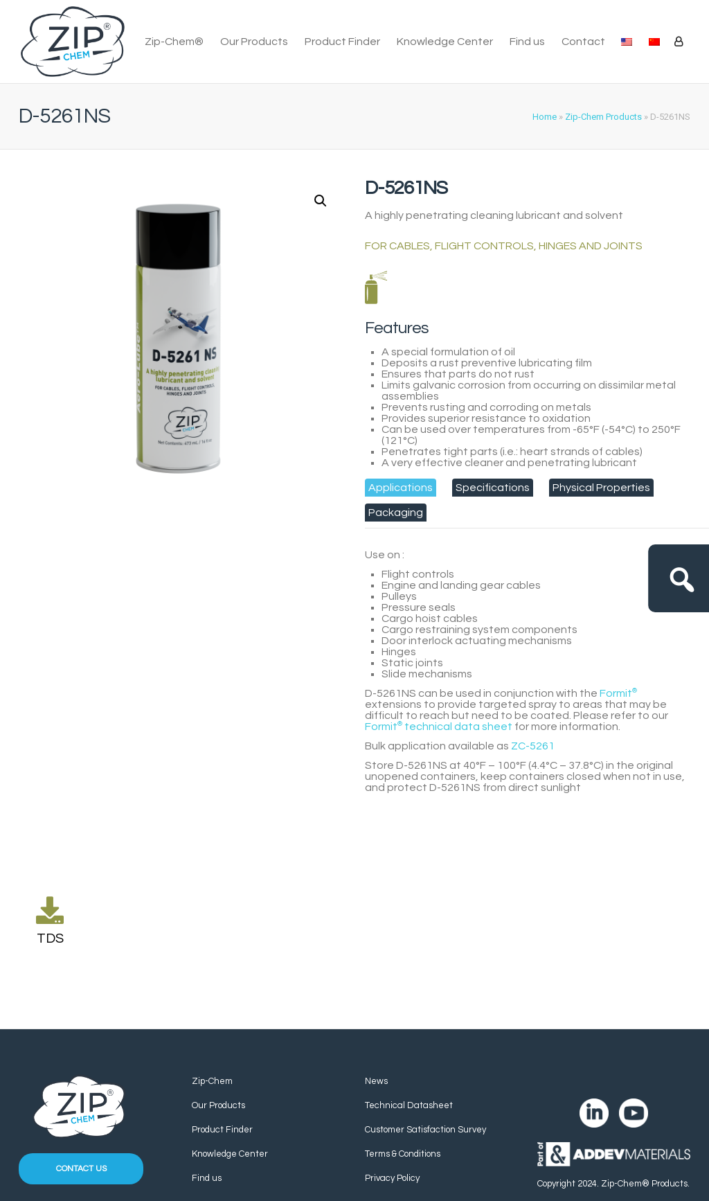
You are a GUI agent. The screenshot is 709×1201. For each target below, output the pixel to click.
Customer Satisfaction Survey (425, 1130)
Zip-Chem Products (603, 117)
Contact (583, 41)
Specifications (493, 487)
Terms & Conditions (402, 1154)
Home (544, 117)
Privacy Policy (392, 1178)
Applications (400, 487)
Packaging (395, 512)
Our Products (254, 41)
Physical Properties (601, 487)
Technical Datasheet (409, 1105)
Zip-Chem (212, 1081)
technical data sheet (438, 726)
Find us (527, 41)
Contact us (81, 1168)
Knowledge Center (445, 41)
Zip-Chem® (174, 41)
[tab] (400, 488)
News (376, 1081)
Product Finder (342, 41)
